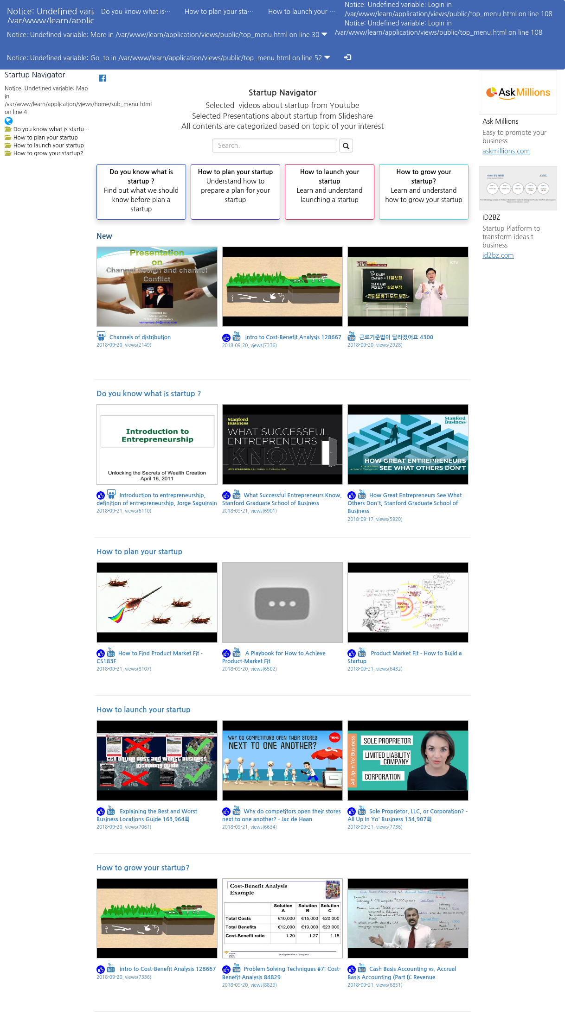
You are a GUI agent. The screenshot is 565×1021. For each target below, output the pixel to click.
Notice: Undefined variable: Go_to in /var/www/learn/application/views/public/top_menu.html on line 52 (168, 57)
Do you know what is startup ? (148, 393)
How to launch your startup (143, 709)
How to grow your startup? (143, 867)
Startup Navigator (35, 74)
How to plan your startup (139, 551)
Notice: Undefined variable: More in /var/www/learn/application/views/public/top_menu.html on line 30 (167, 34)
